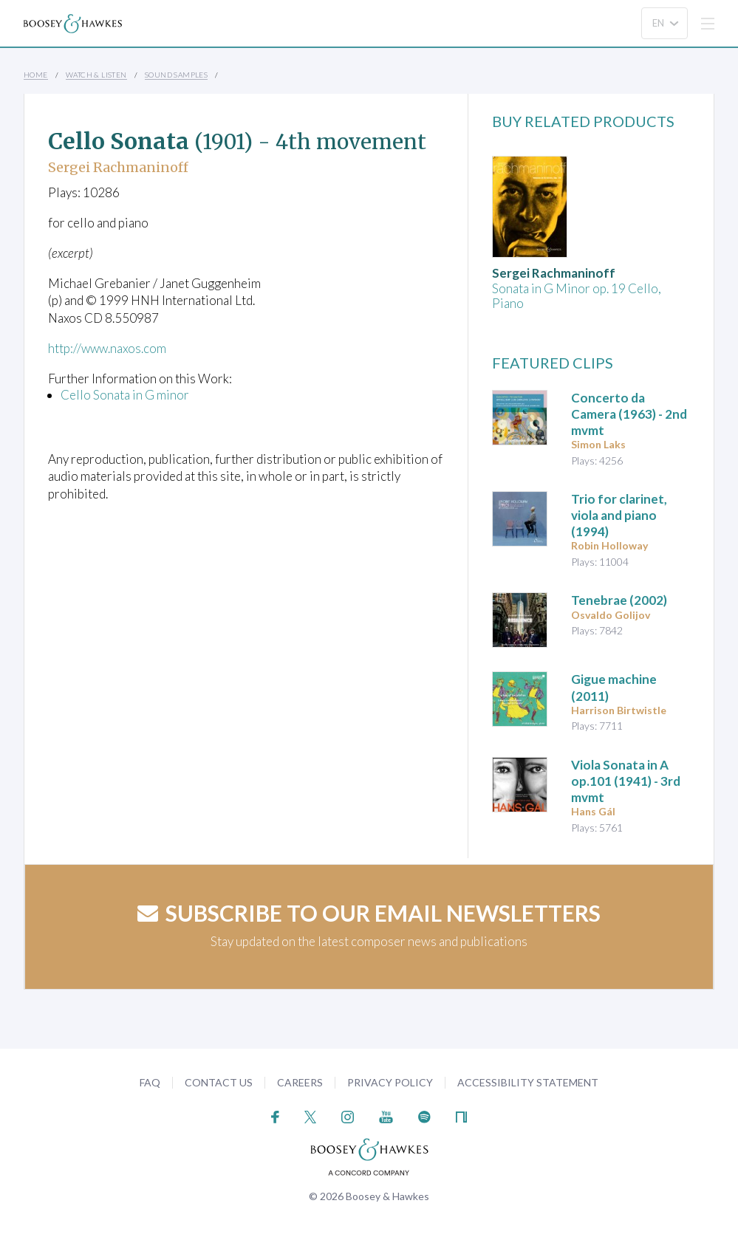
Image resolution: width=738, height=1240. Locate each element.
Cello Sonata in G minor (125, 395)
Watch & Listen (96, 74)
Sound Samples (176, 74)
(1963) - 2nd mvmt (629, 414)
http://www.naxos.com (108, 348)
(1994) (619, 515)
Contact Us (219, 1082)
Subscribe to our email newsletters (369, 913)
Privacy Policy (390, 1082)
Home (36, 74)
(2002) (619, 600)
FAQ (150, 1082)
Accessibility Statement (527, 1082)
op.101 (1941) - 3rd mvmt (625, 781)
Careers (300, 1082)
